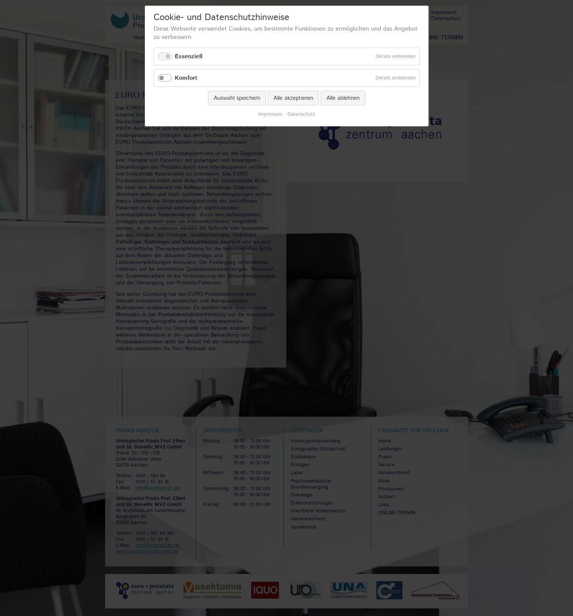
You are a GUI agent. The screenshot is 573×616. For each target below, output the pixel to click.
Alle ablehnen (343, 98)
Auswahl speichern (237, 98)
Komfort (186, 78)
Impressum (270, 115)
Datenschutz (301, 115)
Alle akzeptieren (293, 98)
